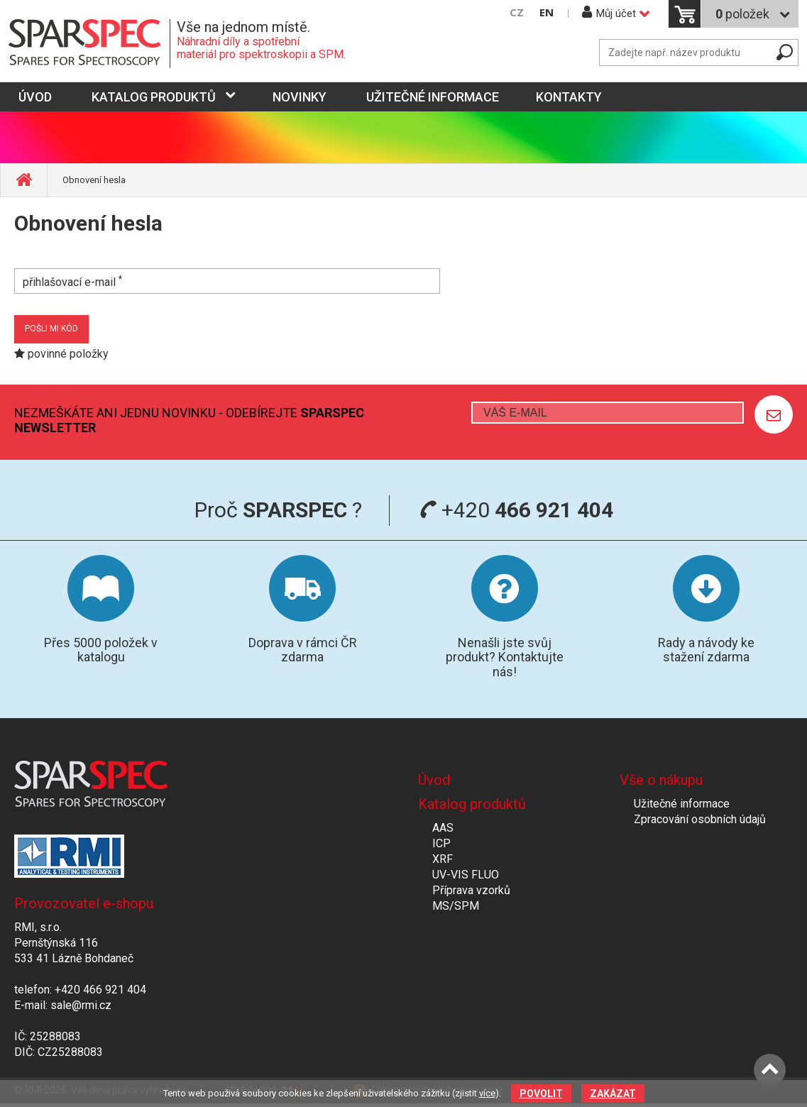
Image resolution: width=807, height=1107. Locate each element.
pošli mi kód (51, 329)
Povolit (541, 1093)
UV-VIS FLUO (465, 874)
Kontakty (569, 96)
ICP (441, 843)
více (487, 1093)
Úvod (434, 780)
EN (546, 12)
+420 (516, 509)
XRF (442, 859)
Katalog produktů (154, 96)
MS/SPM (455, 906)
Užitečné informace (432, 96)
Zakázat (613, 1093)
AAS (443, 828)
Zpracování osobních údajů (700, 819)
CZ (517, 12)
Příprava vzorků (471, 890)
